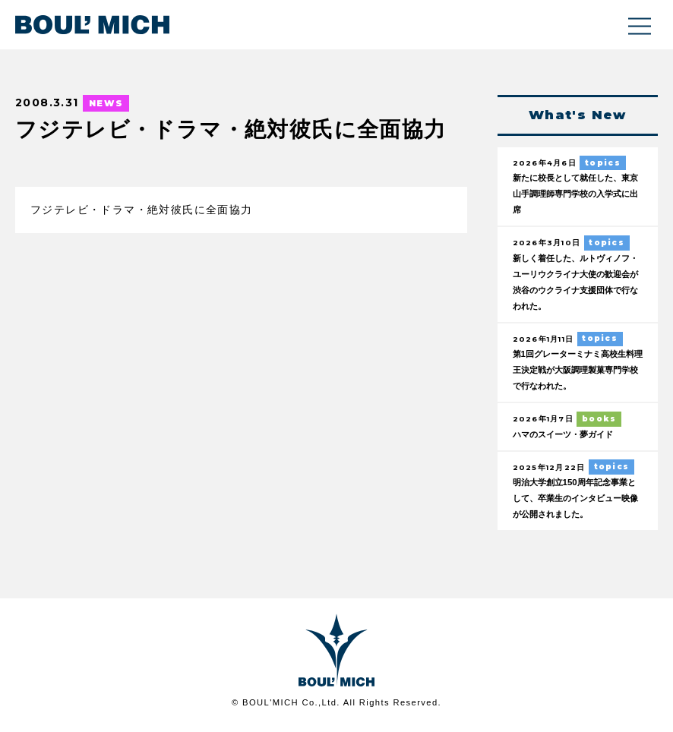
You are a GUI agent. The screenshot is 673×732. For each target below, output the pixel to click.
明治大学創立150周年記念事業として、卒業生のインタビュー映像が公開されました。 (577, 504)
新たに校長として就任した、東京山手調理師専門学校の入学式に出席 (577, 195)
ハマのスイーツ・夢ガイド (572, 439)
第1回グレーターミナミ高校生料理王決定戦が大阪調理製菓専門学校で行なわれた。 (577, 373)
